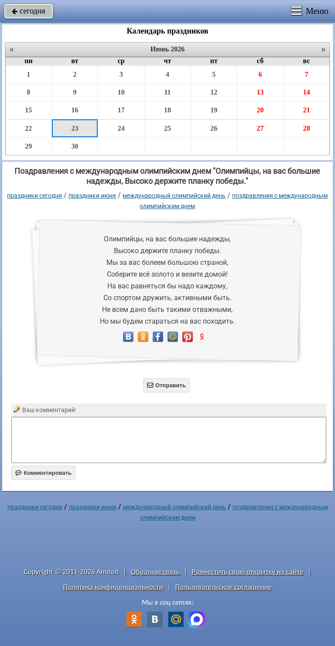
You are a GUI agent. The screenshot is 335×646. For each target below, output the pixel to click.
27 (259, 128)
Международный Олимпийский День (174, 195)
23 (74, 128)
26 (213, 128)
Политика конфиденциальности (113, 587)
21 (306, 110)
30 (74, 146)
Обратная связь (155, 571)
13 (259, 92)
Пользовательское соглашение (223, 587)
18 (167, 110)
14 (306, 92)
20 (259, 110)
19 (213, 110)
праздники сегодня (34, 195)
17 (121, 110)
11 (167, 92)
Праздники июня (92, 195)
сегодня (28, 11)
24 (121, 128)
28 (306, 128)
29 (28, 146)
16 (74, 110)
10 (121, 92)
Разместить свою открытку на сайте (248, 571)
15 (28, 110)
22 (28, 128)
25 (167, 128)
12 (213, 92)
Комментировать (43, 473)
